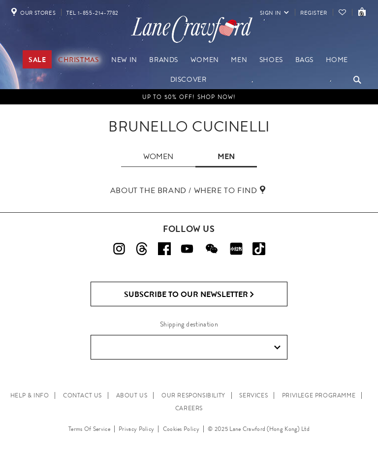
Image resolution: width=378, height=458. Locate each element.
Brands (163, 60)
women (158, 156)
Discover (188, 79)
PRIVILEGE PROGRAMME (318, 395)
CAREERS (189, 408)
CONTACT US (82, 395)
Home (337, 60)
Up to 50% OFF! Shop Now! (189, 97)
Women (204, 60)
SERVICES (253, 395)
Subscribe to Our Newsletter (189, 294)
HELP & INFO (29, 395)
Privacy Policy (136, 429)
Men (239, 60)
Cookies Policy (181, 429)
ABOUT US (132, 395)
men (226, 156)
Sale (37, 60)
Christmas (78, 60)
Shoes (271, 60)
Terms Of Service (89, 429)
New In (124, 60)
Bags (304, 60)
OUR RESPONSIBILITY (193, 395)
